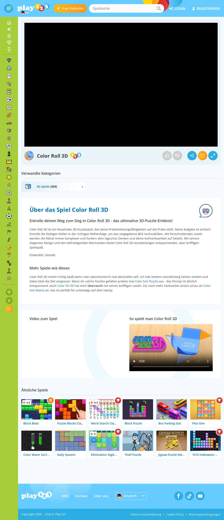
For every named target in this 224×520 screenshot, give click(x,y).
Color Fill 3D (65, 286)
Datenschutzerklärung (146, 514)
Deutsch (126, 496)
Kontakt (81, 496)
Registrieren (206, 8)
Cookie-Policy (175, 514)
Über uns (101, 496)
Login (177, 8)
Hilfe (65, 496)
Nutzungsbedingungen (205, 514)
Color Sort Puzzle (146, 281)
